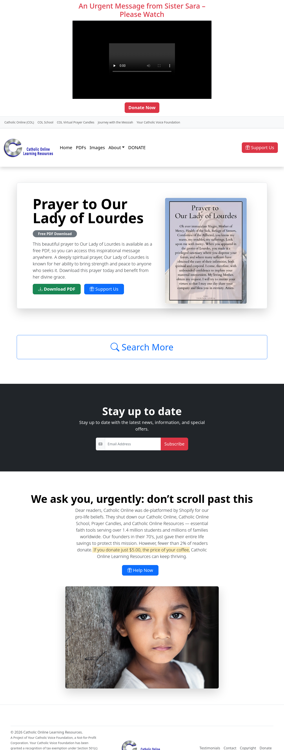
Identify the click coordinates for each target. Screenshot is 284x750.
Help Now (140, 570)
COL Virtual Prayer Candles (75, 122)
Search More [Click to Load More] (142, 347)
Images (97, 147)
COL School (45, 122)
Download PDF (56, 289)
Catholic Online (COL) (19, 122)
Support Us (260, 147)
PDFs (81, 147)
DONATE (137, 147)
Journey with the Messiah (115, 122)
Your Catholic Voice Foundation (158, 122)
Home (66, 147)
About (114, 147)
